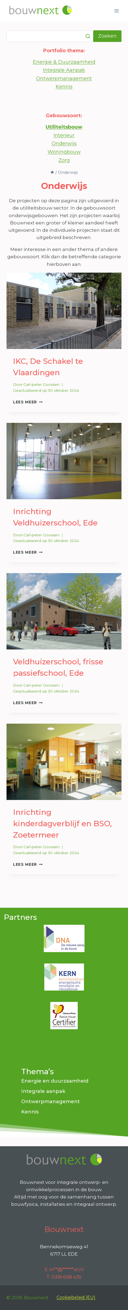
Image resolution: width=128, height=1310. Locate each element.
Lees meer (28, 402)
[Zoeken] (50, 36)
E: (64, 1269)
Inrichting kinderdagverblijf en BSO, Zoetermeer (62, 823)
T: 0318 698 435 (64, 1277)
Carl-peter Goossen (41, 384)
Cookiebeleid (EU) (76, 1297)
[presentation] (64, 311)
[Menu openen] (116, 10)
